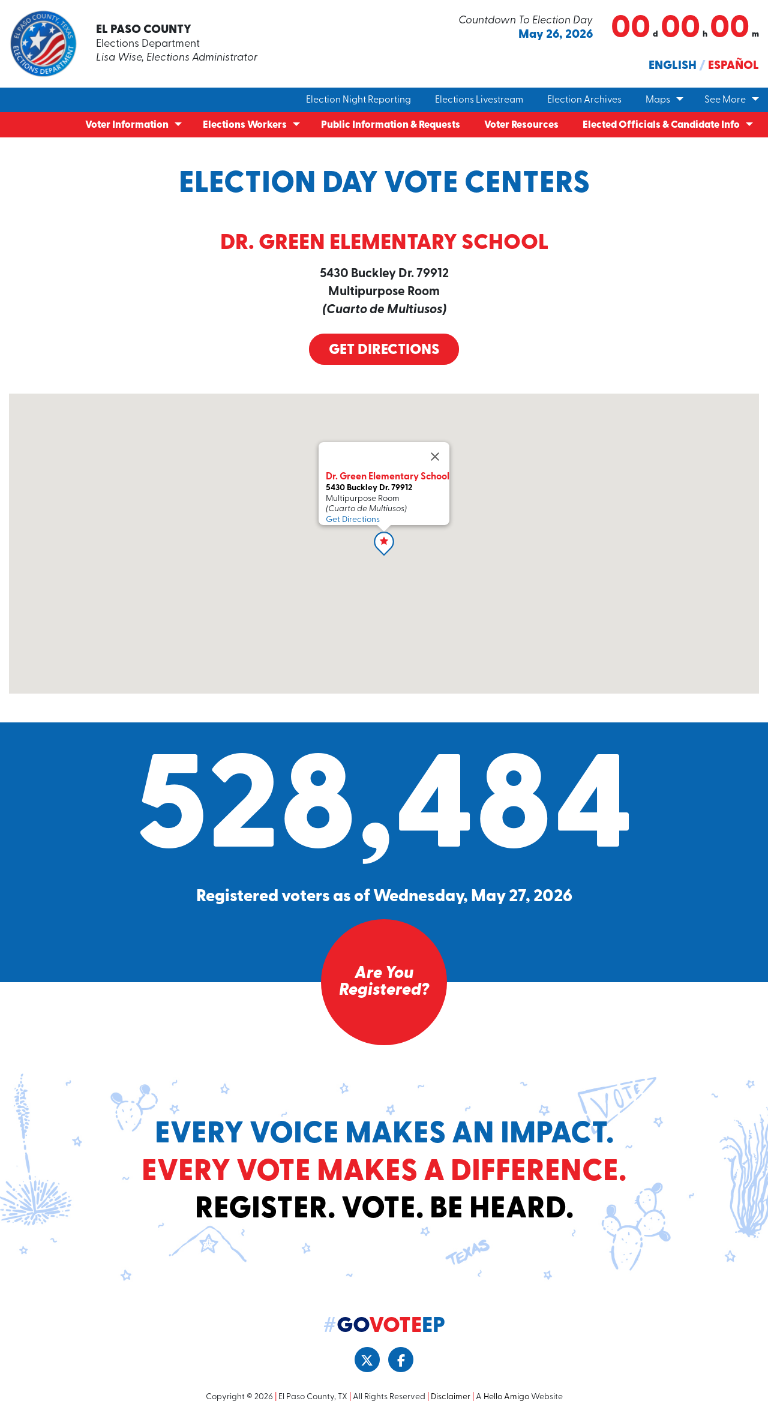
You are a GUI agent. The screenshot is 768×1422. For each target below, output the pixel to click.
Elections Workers (245, 125)
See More (725, 100)
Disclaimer (450, 1397)
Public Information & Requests (390, 125)
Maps (658, 100)
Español (733, 66)
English (673, 66)
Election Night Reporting (358, 100)
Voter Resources (521, 125)
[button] (384, 544)
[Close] (435, 456)
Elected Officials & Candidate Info (661, 125)
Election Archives (584, 100)
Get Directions (384, 350)
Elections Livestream (479, 100)
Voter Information (127, 125)
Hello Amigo (506, 1397)
